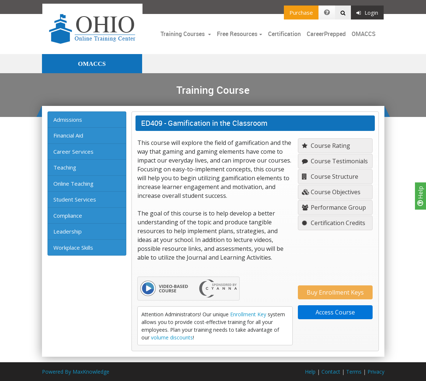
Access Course (335, 312)
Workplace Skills (73, 247)
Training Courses (183, 34)
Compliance (67, 215)
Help (420, 196)
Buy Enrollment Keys (335, 292)
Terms (354, 371)
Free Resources (237, 34)
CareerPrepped (326, 34)
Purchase (301, 12)
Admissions (67, 119)
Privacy (375, 371)
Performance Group (334, 207)
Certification (284, 34)
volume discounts (172, 337)
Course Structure (330, 176)
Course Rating (326, 146)
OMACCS (364, 34)
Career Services (73, 151)
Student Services (74, 199)
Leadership (67, 231)
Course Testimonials (335, 161)
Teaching (64, 167)
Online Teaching (73, 183)
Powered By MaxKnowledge (75, 371)
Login (367, 12)
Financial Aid (68, 135)
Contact (330, 371)
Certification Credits (333, 223)
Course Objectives (331, 192)
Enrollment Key (248, 314)
